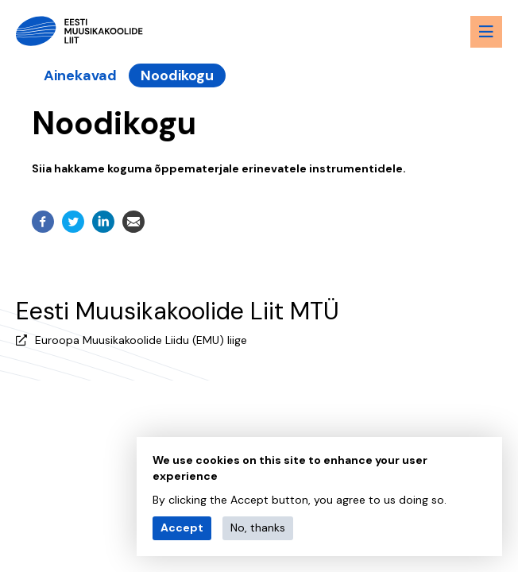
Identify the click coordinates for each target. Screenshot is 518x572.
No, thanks (257, 527)
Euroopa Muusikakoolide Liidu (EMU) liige (141, 340)
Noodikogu (177, 75)
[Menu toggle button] (486, 32)
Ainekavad (80, 75)
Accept (181, 527)
